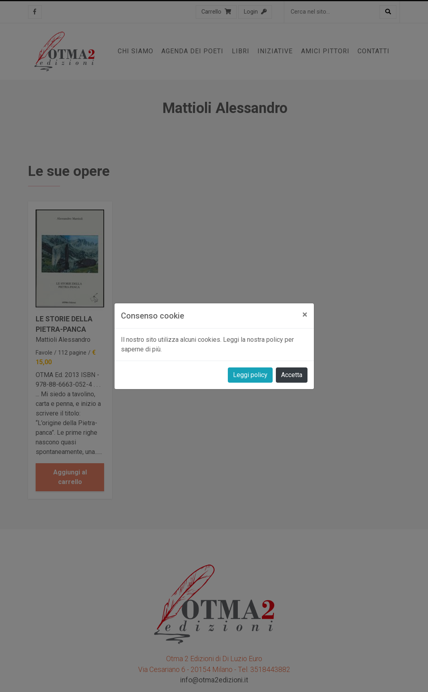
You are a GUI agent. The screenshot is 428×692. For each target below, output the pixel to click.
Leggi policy (250, 375)
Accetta (291, 375)
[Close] (305, 314)
